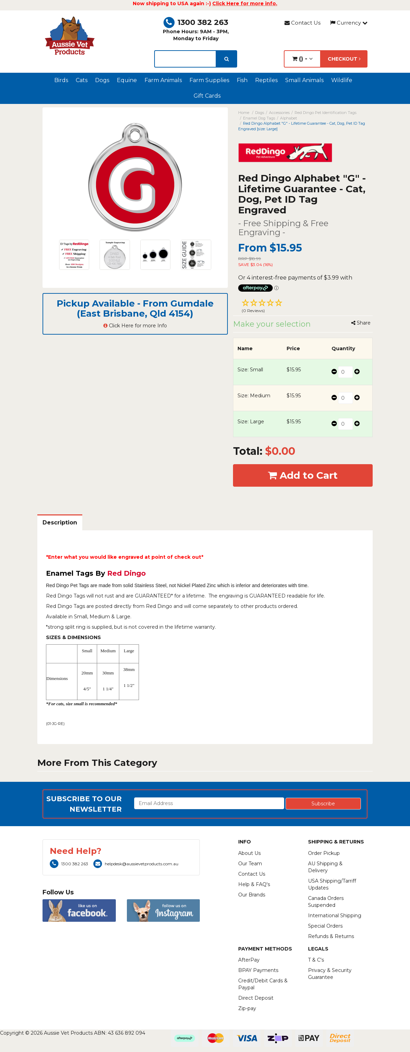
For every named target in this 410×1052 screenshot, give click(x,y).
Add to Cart (303, 475)
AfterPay (249, 960)
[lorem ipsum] (185, 59)
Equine (127, 80)
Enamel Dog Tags (259, 118)
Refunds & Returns (331, 936)
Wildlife (341, 80)
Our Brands (251, 895)
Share (361, 323)
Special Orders (325, 926)
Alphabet (288, 118)
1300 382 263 (196, 22)
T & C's (316, 960)
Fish (242, 80)
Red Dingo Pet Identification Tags (325, 112)
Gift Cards (207, 95)
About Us (249, 853)
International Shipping (334, 915)
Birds (61, 80)
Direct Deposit (255, 998)
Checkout (344, 59)
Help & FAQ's (254, 884)
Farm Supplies (209, 80)
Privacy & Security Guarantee (330, 973)
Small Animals (304, 80)
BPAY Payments (258, 970)
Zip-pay (247, 1008)
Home (243, 112)
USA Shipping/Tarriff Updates (332, 884)
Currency (348, 22)
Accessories (279, 112)
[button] (302, 307)
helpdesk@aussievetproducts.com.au (135, 863)
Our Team (250, 863)
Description (60, 522)
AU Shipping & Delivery (325, 867)
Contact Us (302, 22)
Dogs (102, 80)
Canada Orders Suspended (326, 901)
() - (302, 58)
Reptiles (266, 80)
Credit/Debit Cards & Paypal (263, 984)
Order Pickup (324, 853)
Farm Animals (163, 80)
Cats (81, 80)
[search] (226, 59)
